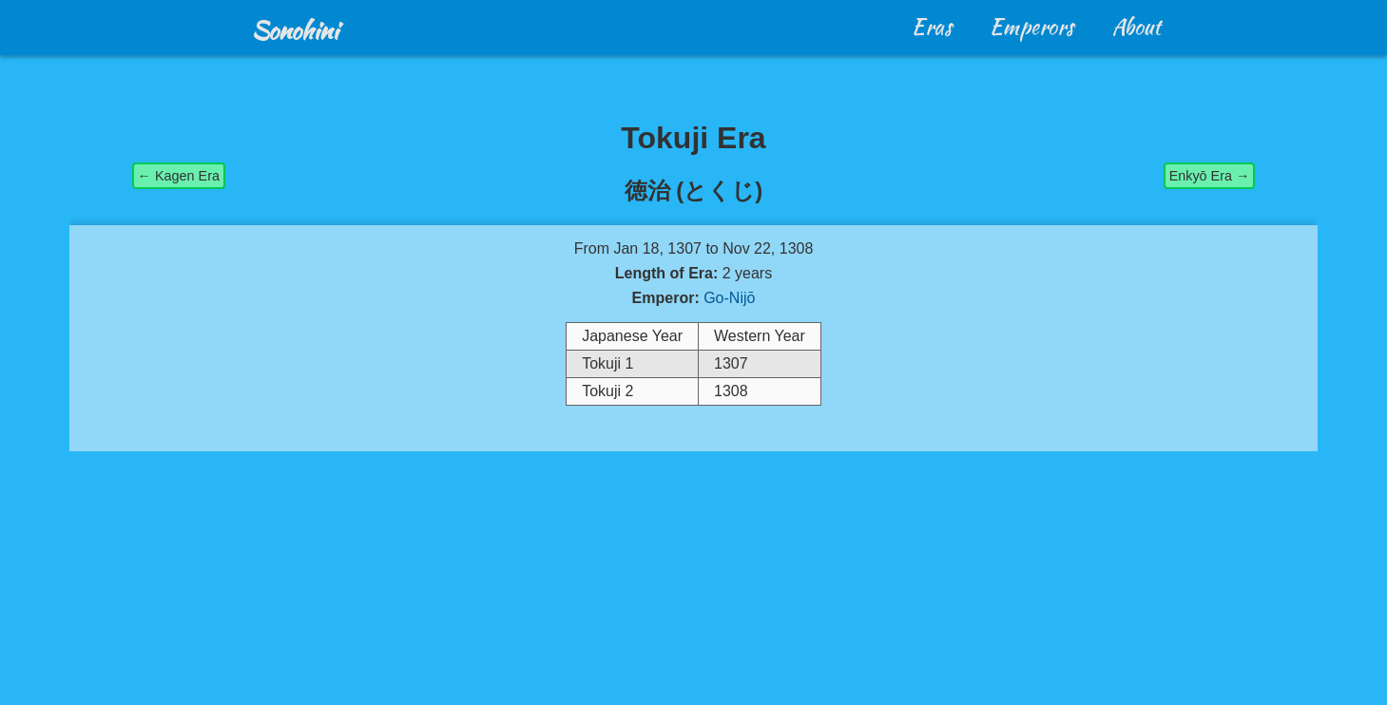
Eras (932, 26)
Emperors (1032, 26)
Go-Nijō (729, 298)
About (1136, 26)
